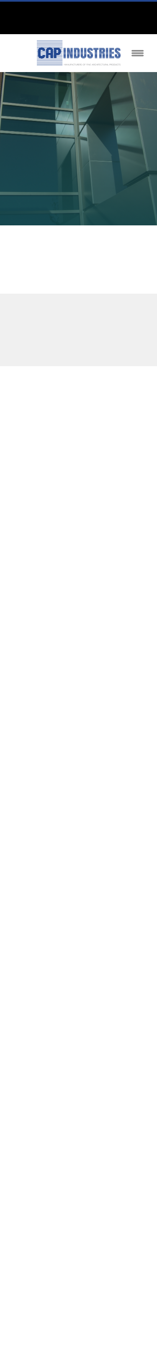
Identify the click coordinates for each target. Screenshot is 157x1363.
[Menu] (138, 53)
